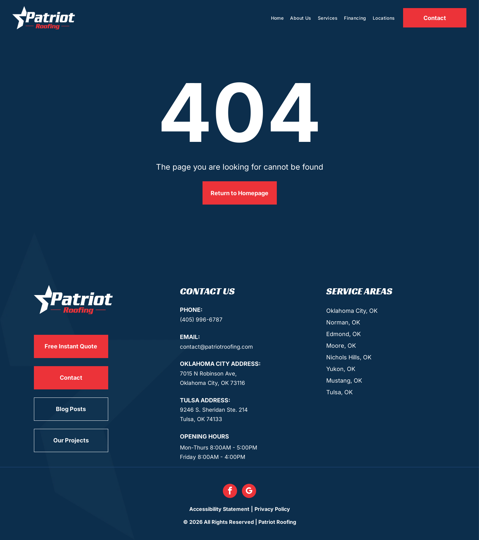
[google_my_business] (249, 492)
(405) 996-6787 (201, 319)
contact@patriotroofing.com (216, 347)
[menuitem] (277, 18)
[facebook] (230, 492)
